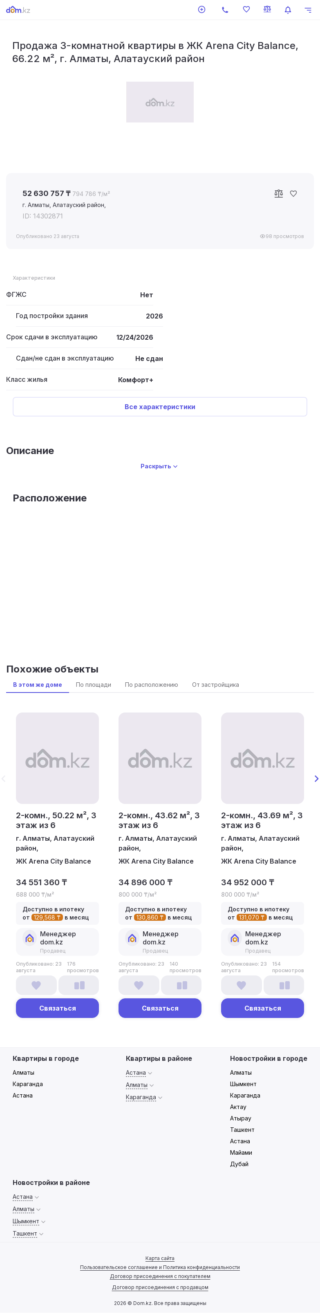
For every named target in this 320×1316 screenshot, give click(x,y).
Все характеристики (160, 407)
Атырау (240, 1118)
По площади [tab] (93, 684)
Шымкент (243, 1083)
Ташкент (242, 1129)
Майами (241, 1152)
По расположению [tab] (151, 684)
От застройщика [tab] (215, 684)
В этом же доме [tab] (37, 684)
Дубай (239, 1163)
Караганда (28, 1083)
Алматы (23, 1072)
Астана (23, 1095)
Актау (238, 1106)
